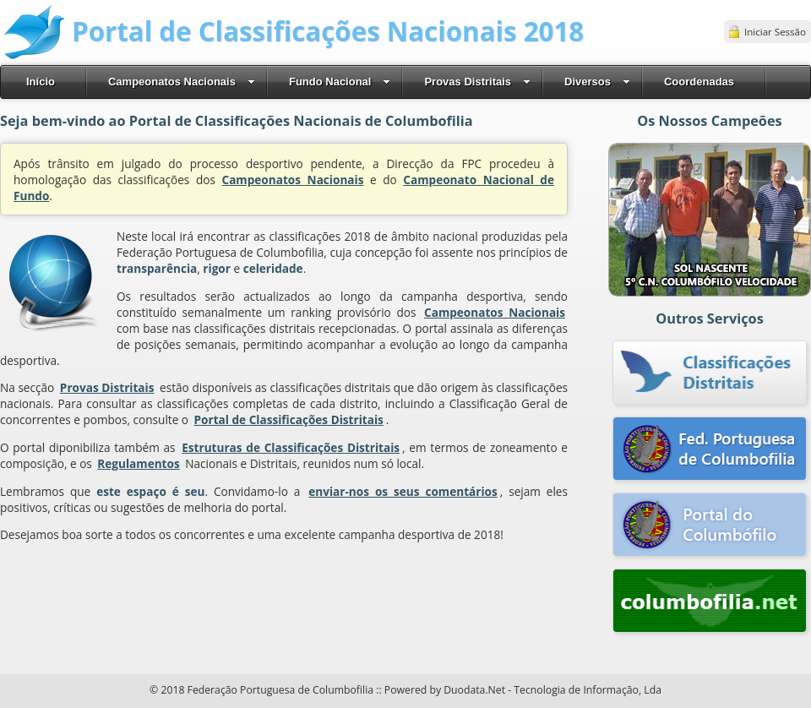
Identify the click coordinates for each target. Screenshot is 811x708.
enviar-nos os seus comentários (402, 491)
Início (40, 81)
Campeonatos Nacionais (181, 81)
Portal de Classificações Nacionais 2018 (328, 31)
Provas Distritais (477, 81)
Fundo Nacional (340, 81)
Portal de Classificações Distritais (289, 419)
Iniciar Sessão (775, 31)
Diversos (597, 81)
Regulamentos (138, 463)
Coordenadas (699, 81)
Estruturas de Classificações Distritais (291, 447)
